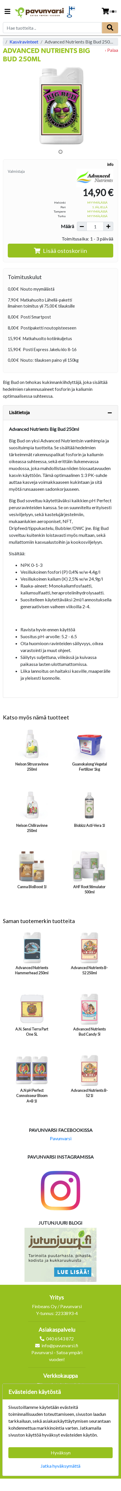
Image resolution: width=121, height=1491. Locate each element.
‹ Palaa (111, 50)
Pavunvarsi (60, 1138)
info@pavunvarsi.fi (59, 1345)
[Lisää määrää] (108, 226)
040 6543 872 (60, 1338)
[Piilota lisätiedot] (109, 412)
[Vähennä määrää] (82, 226)
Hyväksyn (61, 1452)
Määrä (67, 226)
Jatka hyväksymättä (60, 1466)
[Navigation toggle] (7, 12)
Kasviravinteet (24, 41)
